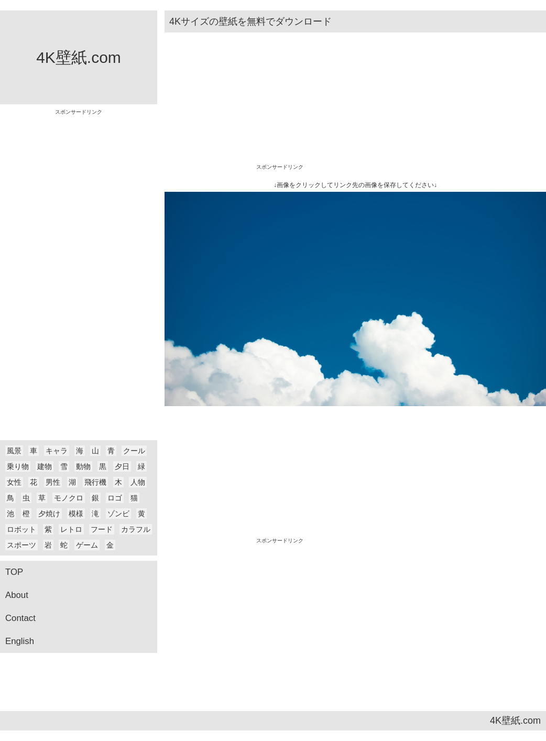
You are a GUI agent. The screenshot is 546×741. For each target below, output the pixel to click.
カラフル (135, 529)
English (19, 641)
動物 (83, 466)
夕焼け (49, 513)
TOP (14, 572)
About (16, 595)
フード (102, 529)
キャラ (57, 450)
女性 (14, 482)
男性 (53, 482)
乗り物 (18, 466)
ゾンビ (118, 513)
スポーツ (21, 545)
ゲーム (87, 545)
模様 (76, 513)
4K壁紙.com (78, 57)
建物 (44, 466)
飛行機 (95, 482)
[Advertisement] (78, 272)
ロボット (21, 529)
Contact (20, 618)
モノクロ (68, 498)
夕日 (122, 466)
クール (134, 450)
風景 (14, 450)
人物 (137, 482)
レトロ (71, 529)
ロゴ (114, 498)
